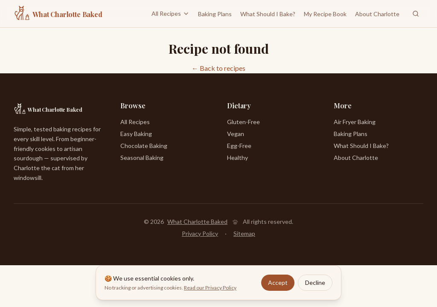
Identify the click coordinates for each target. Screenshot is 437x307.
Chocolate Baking (143, 145)
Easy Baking (136, 133)
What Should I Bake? (267, 14)
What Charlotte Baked (197, 221)
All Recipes (170, 13)
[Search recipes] (415, 13)
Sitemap (244, 233)
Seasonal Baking (141, 157)
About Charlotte (377, 13)
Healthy (237, 157)
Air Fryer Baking (355, 121)
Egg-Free (239, 145)
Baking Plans (215, 14)
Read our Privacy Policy (210, 288)
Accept (278, 283)
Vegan (235, 133)
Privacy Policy (200, 233)
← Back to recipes (218, 68)
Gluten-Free (243, 121)
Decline (315, 283)
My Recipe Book (325, 14)
